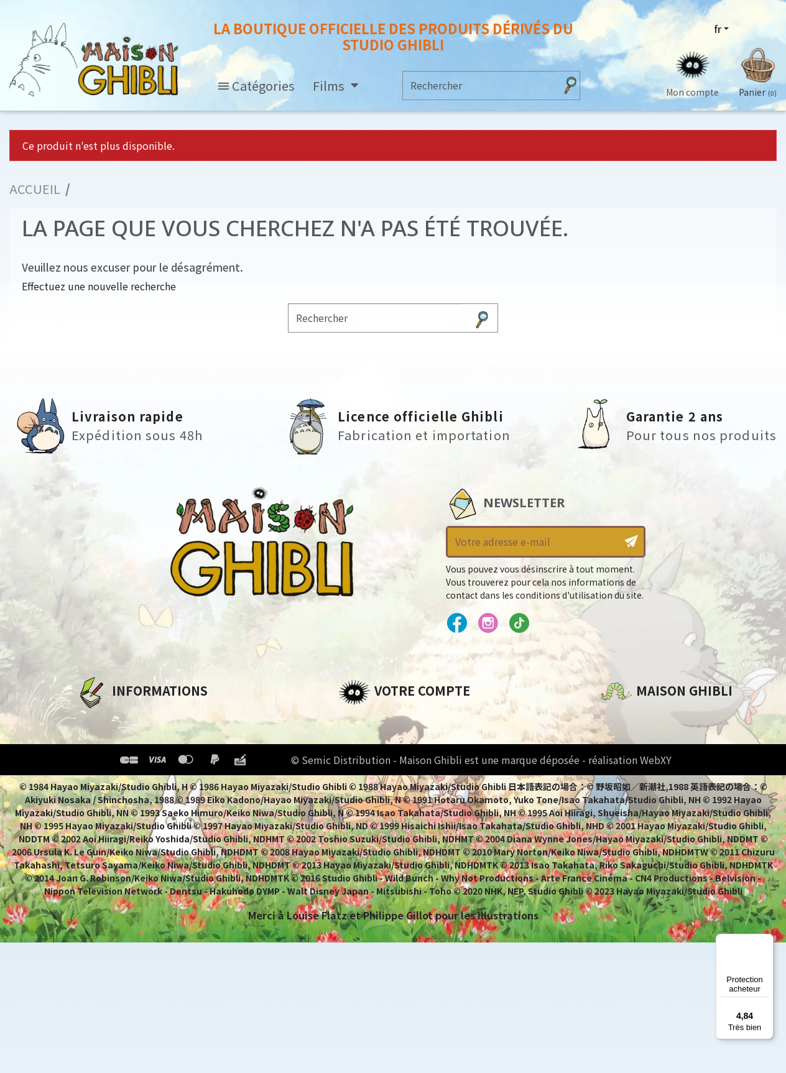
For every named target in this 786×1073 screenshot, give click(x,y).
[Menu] (766, 941)
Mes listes (363, 804)
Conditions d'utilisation (140, 762)
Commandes (371, 741)
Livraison (100, 804)
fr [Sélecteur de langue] (717, 29)
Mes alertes (368, 825)
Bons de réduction (387, 783)
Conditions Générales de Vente (158, 783)
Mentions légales (121, 741)
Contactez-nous (643, 836)
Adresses (361, 762)
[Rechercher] (479, 85)
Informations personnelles (409, 720)
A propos (99, 720)
